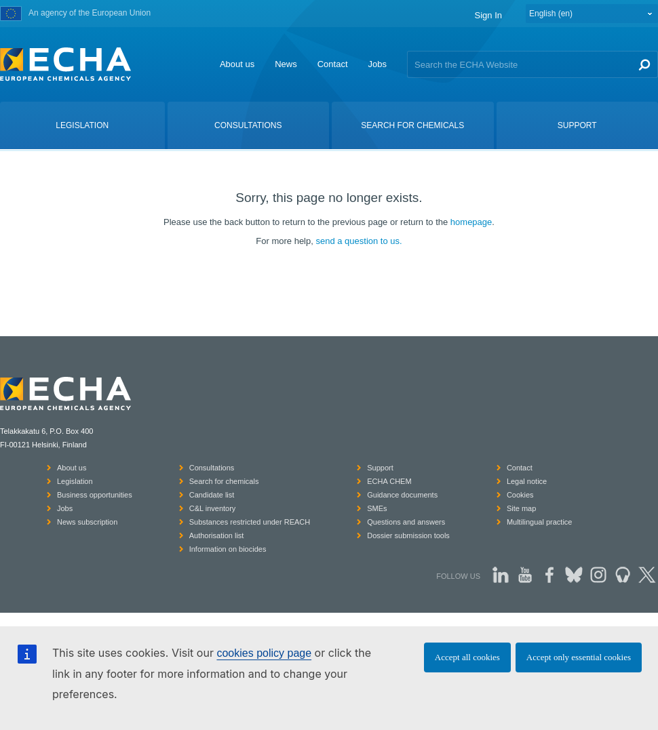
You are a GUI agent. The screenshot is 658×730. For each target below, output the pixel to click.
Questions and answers (406, 522)
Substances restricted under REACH (250, 522)
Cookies (520, 495)
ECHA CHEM (389, 481)
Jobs (377, 64)
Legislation (75, 481)
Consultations (212, 468)
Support (380, 468)
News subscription (87, 522)
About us (237, 64)
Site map (521, 508)
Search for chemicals (224, 481)
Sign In (488, 15)
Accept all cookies (467, 657)
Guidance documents (402, 495)
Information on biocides (228, 549)
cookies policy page (263, 653)
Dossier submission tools (408, 535)
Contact (332, 64)
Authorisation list (216, 535)
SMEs (377, 508)
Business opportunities (94, 495)
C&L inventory (212, 508)
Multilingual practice (540, 522)
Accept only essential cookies (578, 657)
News (286, 64)
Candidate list (212, 495)
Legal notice (527, 481)
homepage (471, 222)
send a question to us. (358, 241)
